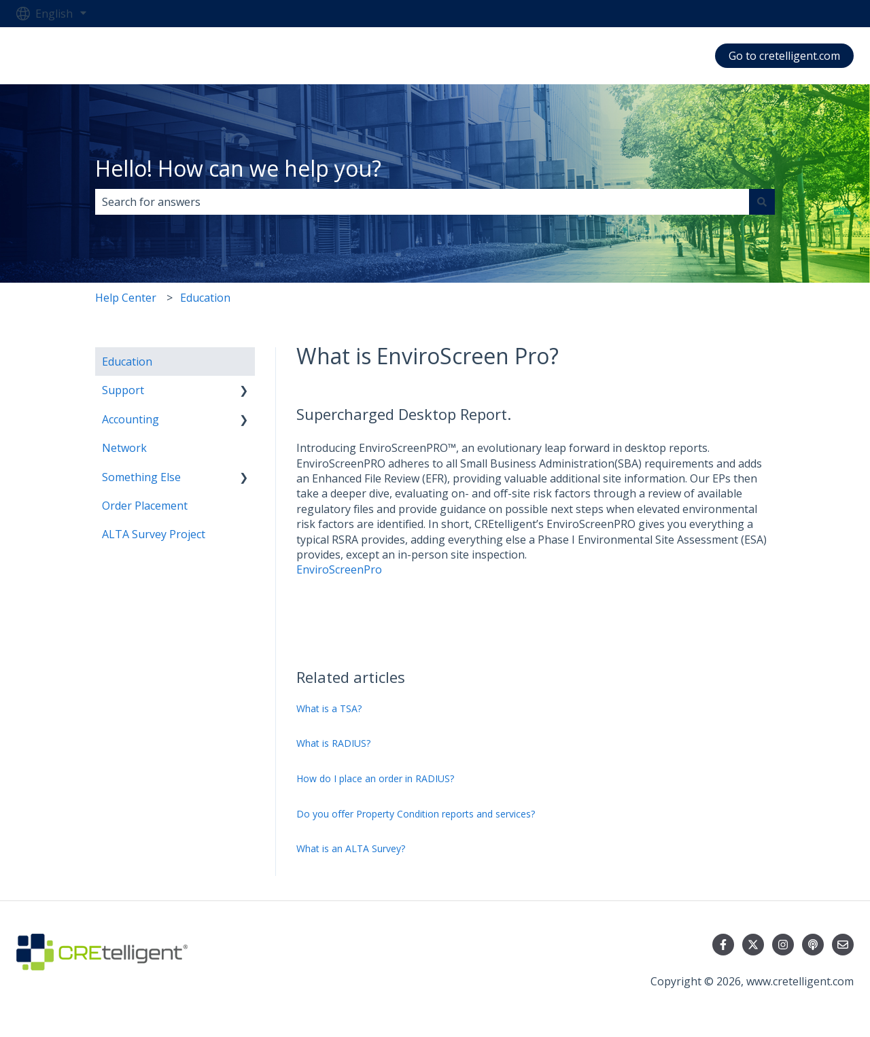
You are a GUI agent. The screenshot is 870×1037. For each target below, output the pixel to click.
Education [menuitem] (127, 361)
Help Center (125, 297)
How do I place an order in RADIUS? (375, 778)
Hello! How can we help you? (238, 168)
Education (205, 297)
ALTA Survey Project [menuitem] (153, 534)
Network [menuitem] (124, 447)
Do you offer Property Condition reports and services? (415, 813)
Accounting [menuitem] (130, 419)
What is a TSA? (329, 708)
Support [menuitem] (123, 390)
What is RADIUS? (333, 743)
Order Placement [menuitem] (145, 505)
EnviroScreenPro (339, 569)
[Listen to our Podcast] (813, 944)
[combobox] (422, 202)
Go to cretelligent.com (784, 55)
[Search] (762, 202)
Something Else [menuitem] (141, 477)
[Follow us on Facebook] (723, 944)
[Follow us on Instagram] (783, 944)
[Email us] (843, 944)
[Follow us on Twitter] (753, 944)
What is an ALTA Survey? (350, 848)
